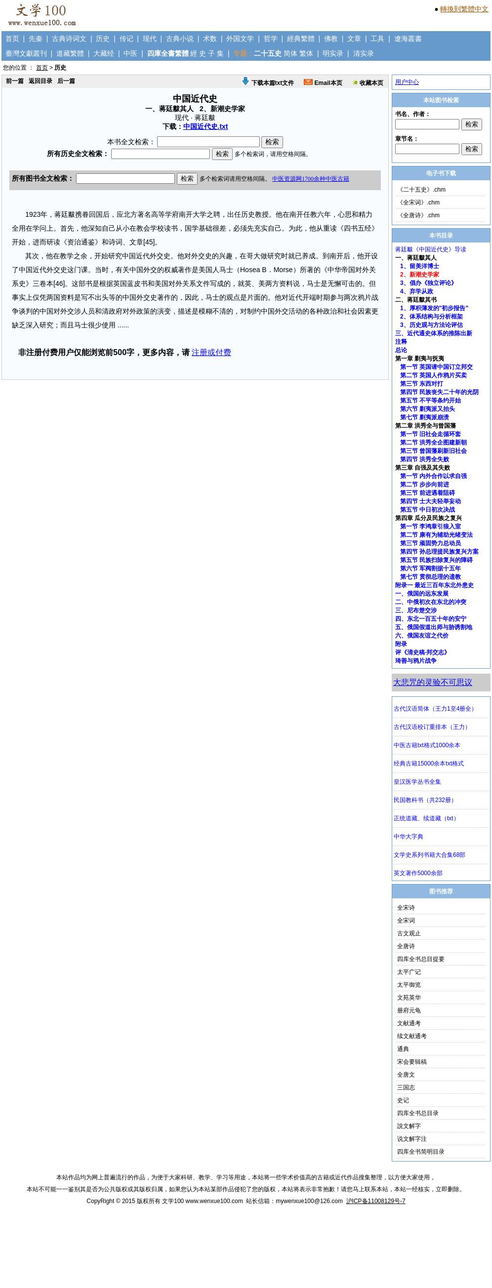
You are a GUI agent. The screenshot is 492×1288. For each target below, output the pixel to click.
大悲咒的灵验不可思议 (432, 682)
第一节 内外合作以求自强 (433, 476)
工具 (377, 38)
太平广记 (409, 971)
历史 (103, 38)
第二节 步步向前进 (424, 484)
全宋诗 (406, 907)
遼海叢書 (408, 38)
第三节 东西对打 (421, 383)
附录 (401, 644)
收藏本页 (367, 83)
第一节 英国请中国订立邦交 (436, 366)
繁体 (306, 53)
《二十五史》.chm (421, 189)
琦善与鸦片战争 (416, 660)
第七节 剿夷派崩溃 (424, 417)
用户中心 (407, 82)
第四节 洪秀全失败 (424, 459)
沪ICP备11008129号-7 (376, 1201)
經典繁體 (301, 38)
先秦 (35, 38)
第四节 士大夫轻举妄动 (430, 501)
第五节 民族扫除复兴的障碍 (436, 560)
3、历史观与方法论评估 (431, 325)
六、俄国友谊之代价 (422, 635)
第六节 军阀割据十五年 (430, 568)
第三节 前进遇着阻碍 (427, 492)
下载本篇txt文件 (268, 83)
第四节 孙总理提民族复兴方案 (439, 551)
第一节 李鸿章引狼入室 (430, 526)
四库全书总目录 (418, 1113)
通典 (403, 1049)
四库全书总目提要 (421, 959)
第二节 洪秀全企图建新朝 (433, 442)
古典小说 (180, 38)
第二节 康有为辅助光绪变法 (436, 534)
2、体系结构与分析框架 (431, 316)
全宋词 (406, 920)
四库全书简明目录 (421, 1151)
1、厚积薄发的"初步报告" (434, 308)
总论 (401, 350)
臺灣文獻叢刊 (26, 53)
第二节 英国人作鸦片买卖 (433, 375)
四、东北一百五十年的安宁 (430, 618)
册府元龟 (409, 1010)
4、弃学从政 (416, 291)
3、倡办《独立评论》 (428, 283)
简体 (290, 53)
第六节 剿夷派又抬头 (427, 408)
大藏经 (103, 53)
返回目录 (40, 81)
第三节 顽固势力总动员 (430, 543)
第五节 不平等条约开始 (430, 400)
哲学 (271, 38)
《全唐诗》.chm (418, 215)
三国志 (406, 1087)
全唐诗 (406, 946)
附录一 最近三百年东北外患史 (434, 585)
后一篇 (66, 81)
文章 (354, 38)
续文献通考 (412, 1036)
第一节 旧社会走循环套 (430, 434)
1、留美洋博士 (419, 266)
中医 (130, 53)
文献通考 (409, 1023)
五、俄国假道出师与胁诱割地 (433, 627)
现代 (150, 38)
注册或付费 (211, 352)
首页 (12, 38)
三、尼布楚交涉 (416, 610)
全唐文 (406, 1074)
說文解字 (409, 1126)
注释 (401, 341)
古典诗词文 (69, 38)
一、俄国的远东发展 (422, 593)
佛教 (331, 38)
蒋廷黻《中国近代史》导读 (430, 249)
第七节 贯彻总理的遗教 (430, 576)
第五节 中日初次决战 (427, 509)
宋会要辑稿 (412, 1061)
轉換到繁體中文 (464, 9)
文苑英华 (409, 997)
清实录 (363, 53)
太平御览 (409, 984)
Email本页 (323, 83)
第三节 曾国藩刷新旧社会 (433, 450)
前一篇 (15, 81)
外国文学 (240, 38)
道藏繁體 (70, 53)
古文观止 (409, 933)
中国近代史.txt (205, 126)
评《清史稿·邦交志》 (422, 652)
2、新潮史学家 (419, 274)
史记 (403, 1100)
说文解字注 (412, 1138)
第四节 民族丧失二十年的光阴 (439, 392)
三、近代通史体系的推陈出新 (433, 333)
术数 (210, 38)
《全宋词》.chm (418, 202)
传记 (126, 38)
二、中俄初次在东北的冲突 (430, 602)
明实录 (333, 53)
